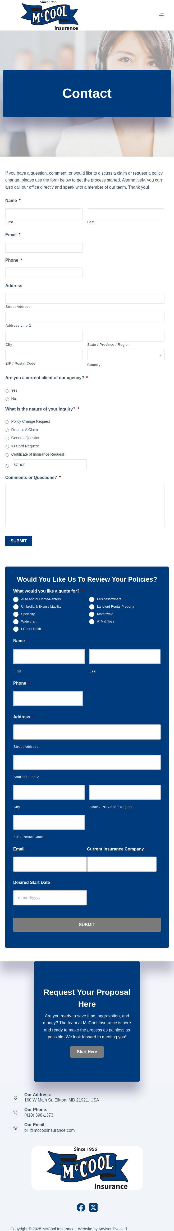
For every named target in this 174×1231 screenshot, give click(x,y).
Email (12, 234)
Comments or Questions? (33, 477)
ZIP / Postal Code (20, 363)
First (9, 222)
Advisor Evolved (112, 1224)
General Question (25, 438)
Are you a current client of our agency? (46, 377)
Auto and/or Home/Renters (41, 597)
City (9, 345)
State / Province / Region (108, 345)
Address (13, 285)
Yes (14, 390)
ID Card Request (25, 446)
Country (93, 365)
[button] (87, 1047)
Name (13, 200)
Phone (13, 260)
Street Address (18, 307)
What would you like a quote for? (48, 588)
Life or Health (31, 626)
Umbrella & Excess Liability (41, 604)
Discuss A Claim (24, 429)
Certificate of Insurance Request (37, 454)
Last (90, 222)
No (13, 398)
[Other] (50, 464)
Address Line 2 (18, 325)
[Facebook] (81, 1203)
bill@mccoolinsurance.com (49, 1126)
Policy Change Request (30, 421)
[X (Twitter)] (93, 1203)
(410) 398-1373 (38, 1110)
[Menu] (161, 15)
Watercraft (28, 619)
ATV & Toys (105, 619)
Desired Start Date (33, 880)
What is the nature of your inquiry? (42, 409)
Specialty (28, 612)
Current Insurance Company (117, 846)
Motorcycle (105, 612)
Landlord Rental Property (115, 604)
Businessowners (109, 597)
